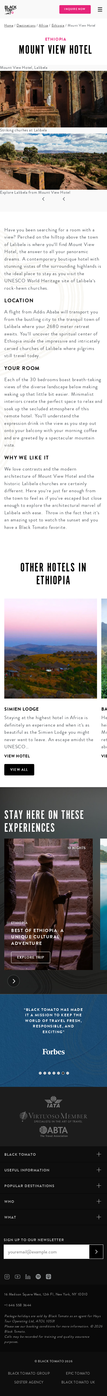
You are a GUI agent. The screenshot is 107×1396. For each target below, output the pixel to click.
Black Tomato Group (29, 1373)
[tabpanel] (48, 679)
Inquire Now (74, 9)
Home (8, 25)
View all (19, 769)
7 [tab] (67, 1073)
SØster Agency (28, 1382)
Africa (43, 25)
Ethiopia (58, 25)
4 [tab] (54, 1073)
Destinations (26, 25)
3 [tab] (49, 1073)
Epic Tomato (78, 1373)
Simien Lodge (21, 709)
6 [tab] (63, 1073)
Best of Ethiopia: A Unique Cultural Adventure (37, 937)
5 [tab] (58, 1073)
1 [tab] (40, 1073)
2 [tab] (44, 1073)
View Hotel (17, 756)
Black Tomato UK (78, 1382)
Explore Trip (30, 957)
